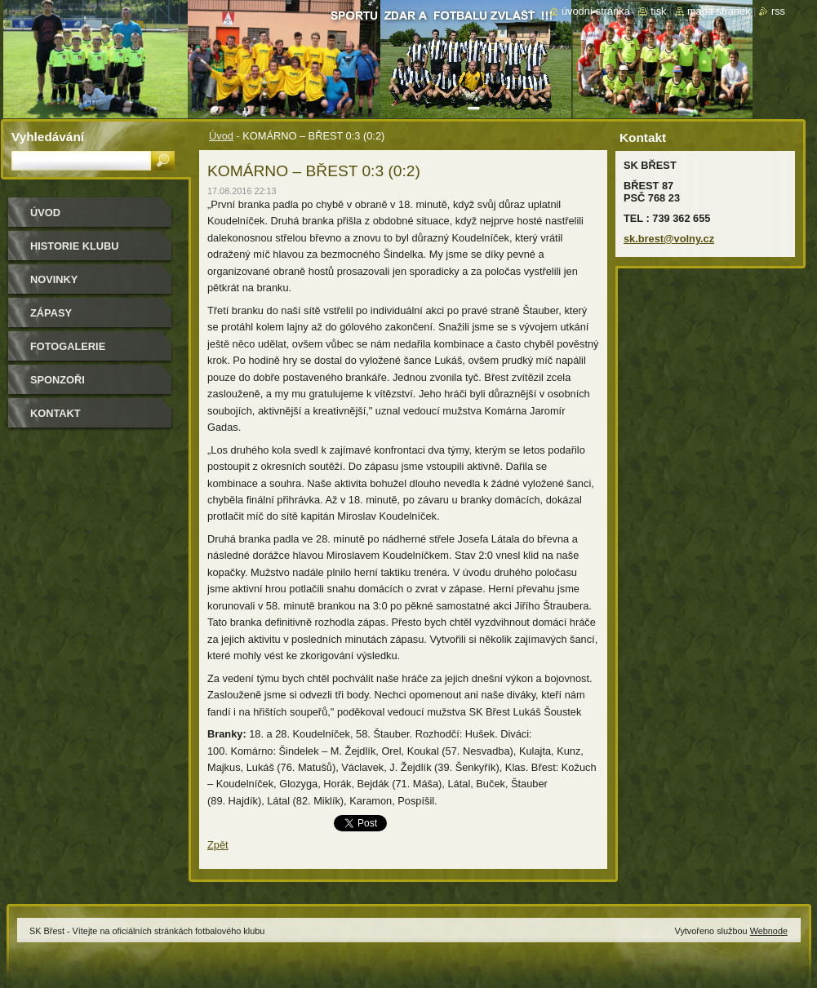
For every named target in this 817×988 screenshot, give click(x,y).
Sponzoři (57, 380)
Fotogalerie (67, 346)
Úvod (221, 136)
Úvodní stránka (596, 11)
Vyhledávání (47, 137)
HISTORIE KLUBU (74, 246)
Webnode (769, 931)
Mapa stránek (719, 11)
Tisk (658, 11)
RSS (778, 11)
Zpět (218, 845)
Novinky (54, 279)
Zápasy (51, 313)
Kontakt (55, 413)
